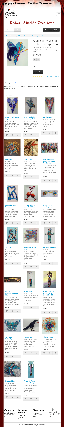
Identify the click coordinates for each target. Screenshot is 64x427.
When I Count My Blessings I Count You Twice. (49, 161)
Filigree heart (48, 337)
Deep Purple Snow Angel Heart (12, 118)
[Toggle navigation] (58, 14)
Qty (34, 63)
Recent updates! (8, 415)
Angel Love (28, 291)
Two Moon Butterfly (9, 338)
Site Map (21, 419)
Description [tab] (8, 83)
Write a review (54, 76)
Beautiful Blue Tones (10, 206)
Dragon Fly (28, 159)
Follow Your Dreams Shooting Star (11, 293)
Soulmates (9, 247)
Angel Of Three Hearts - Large (29, 382)
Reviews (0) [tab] (18, 83)
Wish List (36, 417)
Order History (37, 415)
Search (12, 36)
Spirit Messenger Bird (30, 248)
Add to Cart (38, 72)
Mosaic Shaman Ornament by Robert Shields (48, 293)
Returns (20, 417)
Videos (5, 417)
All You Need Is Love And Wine (29, 206)
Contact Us (21, 415)
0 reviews (46, 76)
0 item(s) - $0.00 (50, 30)
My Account (37, 413)
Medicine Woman (49, 247)
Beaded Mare (10, 381)
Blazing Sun (9, 159)
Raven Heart (28, 337)
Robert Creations (9, 413)
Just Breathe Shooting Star (48, 206)
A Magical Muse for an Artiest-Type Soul (30, 36)
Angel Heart (47, 117)
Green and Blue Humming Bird (30, 118)
